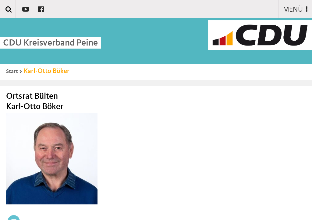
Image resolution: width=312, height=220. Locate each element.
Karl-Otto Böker (46, 71)
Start (12, 71)
